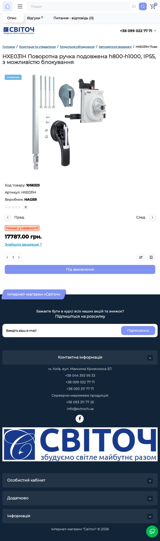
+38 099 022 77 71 (136, 31)
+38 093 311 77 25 (80, 402)
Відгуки (35, 18)
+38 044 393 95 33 (80, 375)
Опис (11, 18)
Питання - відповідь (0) (73, 18)
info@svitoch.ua (80, 409)
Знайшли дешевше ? (23, 244)
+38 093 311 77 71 (80, 389)
